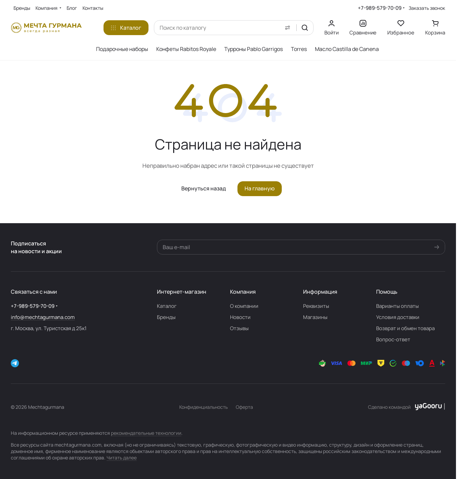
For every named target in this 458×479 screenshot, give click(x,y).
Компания (243, 291)
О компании (244, 306)
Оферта (244, 407)
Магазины (315, 317)
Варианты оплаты (397, 306)
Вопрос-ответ (393, 339)
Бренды (166, 317)
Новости (240, 317)
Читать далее (122, 457)
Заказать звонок (427, 8)
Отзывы (239, 328)
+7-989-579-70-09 (380, 7)
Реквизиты (316, 306)
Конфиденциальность (203, 407)
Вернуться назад (203, 188)
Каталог (167, 306)
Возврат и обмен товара (405, 328)
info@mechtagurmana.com (43, 317)
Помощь (386, 291)
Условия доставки (397, 317)
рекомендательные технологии (146, 433)
